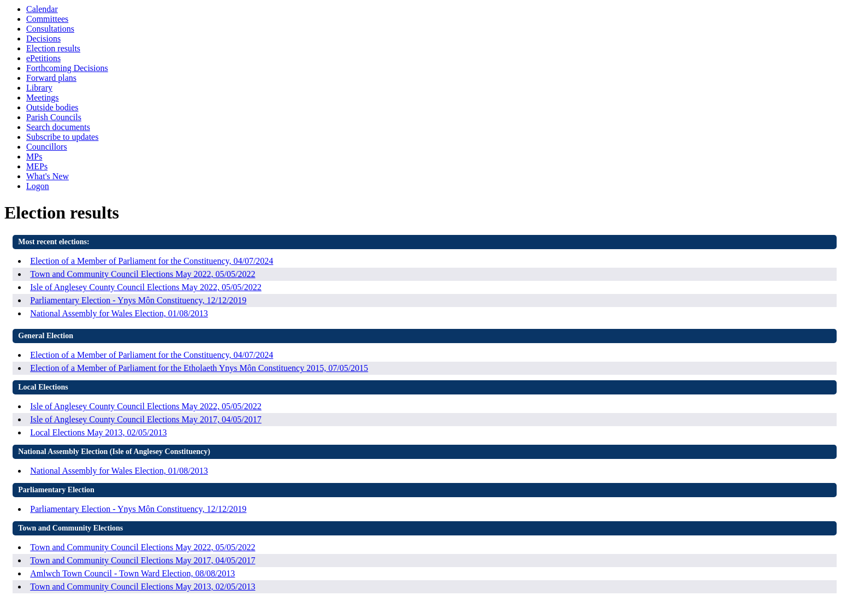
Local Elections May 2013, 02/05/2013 (98, 432)
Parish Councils (53, 117)
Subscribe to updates (62, 137)
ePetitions (43, 58)
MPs (34, 156)
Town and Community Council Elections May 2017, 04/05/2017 (142, 560)
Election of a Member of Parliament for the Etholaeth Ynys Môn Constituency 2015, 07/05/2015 (199, 368)
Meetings (42, 97)
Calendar (42, 9)
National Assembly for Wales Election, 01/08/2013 (119, 313)
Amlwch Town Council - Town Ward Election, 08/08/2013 (132, 573)
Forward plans (51, 77)
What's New (47, 176)
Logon (37, 186)
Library (39, 87)
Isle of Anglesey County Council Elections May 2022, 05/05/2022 (146, 287)
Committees (47, 18)
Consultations (50, 28)
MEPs (37, 166)
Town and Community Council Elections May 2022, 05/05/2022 (142, 274)
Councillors (46, 146)
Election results (53, 48)
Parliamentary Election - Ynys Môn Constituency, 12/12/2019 (138, 300)
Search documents (58, 127)
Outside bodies (52, 107)
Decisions (43, 38)
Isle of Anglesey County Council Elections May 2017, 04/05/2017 (146, 419)
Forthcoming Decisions (67, 68)
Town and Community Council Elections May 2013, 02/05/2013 (142, 586)
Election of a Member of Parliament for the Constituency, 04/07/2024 (151, 261)
